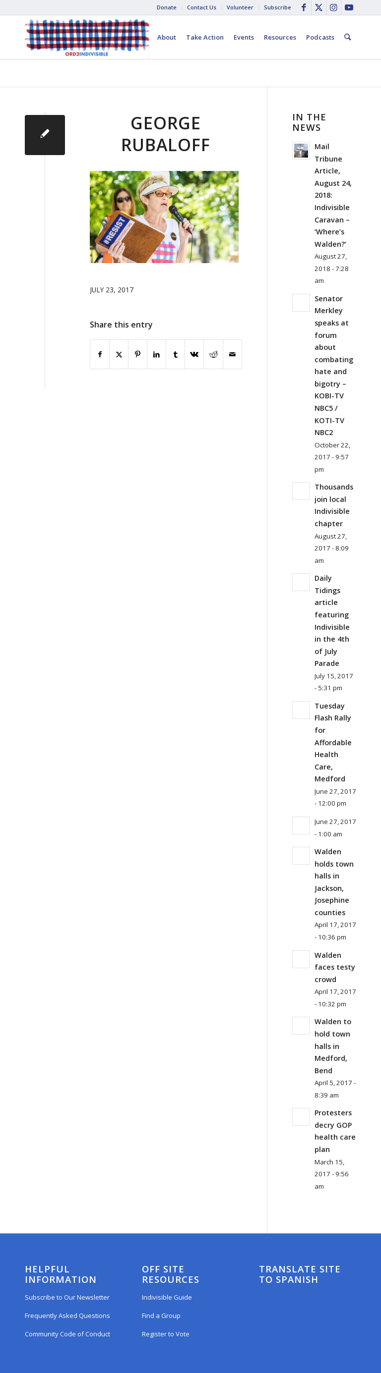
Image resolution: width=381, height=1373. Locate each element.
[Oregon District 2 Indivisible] (87, 37)
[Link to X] (319, 7)
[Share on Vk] (194, 354)
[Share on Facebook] (99, 354)
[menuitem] (167, 7)
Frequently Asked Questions (67, 1315)
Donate (167, 7)
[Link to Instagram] (333, 7)
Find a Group (161, 1315)
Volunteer (240, 7)
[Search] (348, 37)
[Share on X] (119, 354)
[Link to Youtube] (348, 7)
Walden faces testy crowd (335, 967)
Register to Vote (166, 1333)
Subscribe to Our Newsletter (67, 1297)
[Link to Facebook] (304, 7)
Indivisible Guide (167, 1297)
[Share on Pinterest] (137, 354)
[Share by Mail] (232, 354)
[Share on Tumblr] (175, 354)
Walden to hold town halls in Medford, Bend (333, 1046)
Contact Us (201, 7)
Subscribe (277, 7)
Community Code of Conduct (67, 1333)
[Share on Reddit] (213, 354)
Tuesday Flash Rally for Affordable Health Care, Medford (333, 742)
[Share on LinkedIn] (156, 354)
